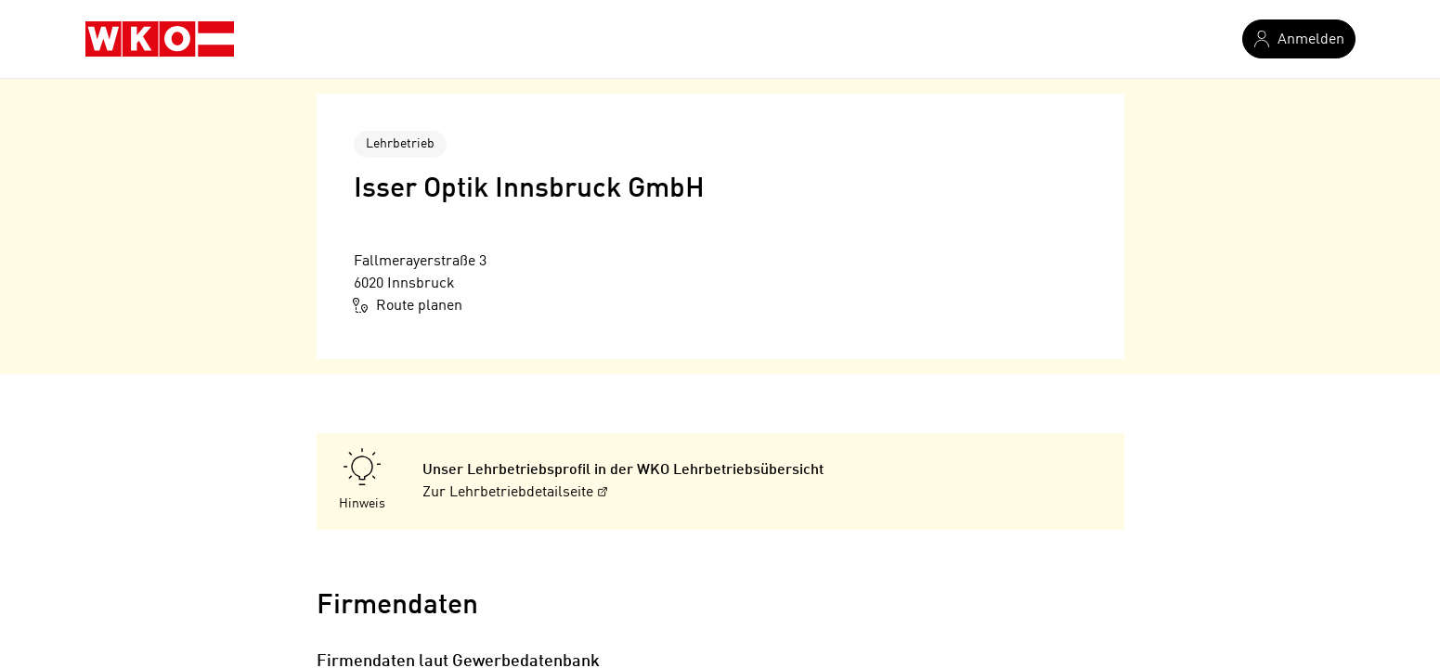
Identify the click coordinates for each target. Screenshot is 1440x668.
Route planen (408, 305)
